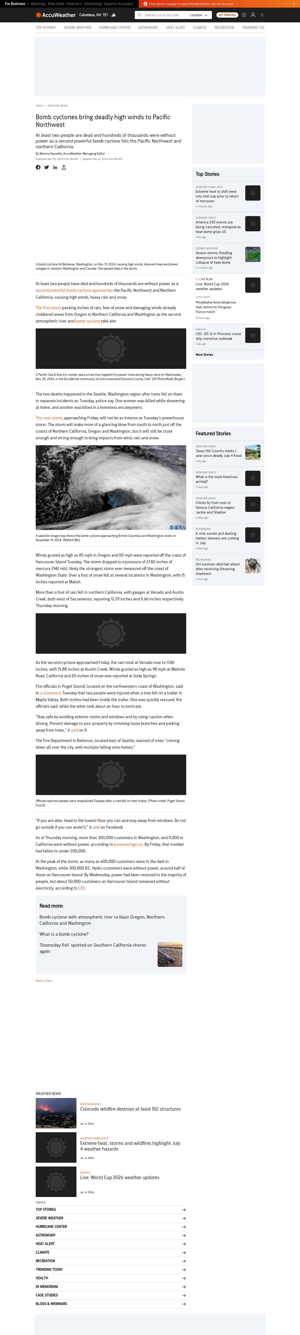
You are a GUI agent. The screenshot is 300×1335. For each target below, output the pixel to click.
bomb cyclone (87, 321)
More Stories (204, 355)
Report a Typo (43, 981)
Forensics (74, 4)
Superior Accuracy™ (119, 4)
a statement (50, 693)
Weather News (58, 106)
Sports (85, 1173)
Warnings (38, 4)
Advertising (93, 4)
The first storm (48, 307)
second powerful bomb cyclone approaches (74, 290)
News (39, 106)
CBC (81, 888)
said (74, 730)
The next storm (49, 417)
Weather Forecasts (94, 1138)
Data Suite (56, 4)
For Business (15, 4)
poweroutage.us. (129, 844)
